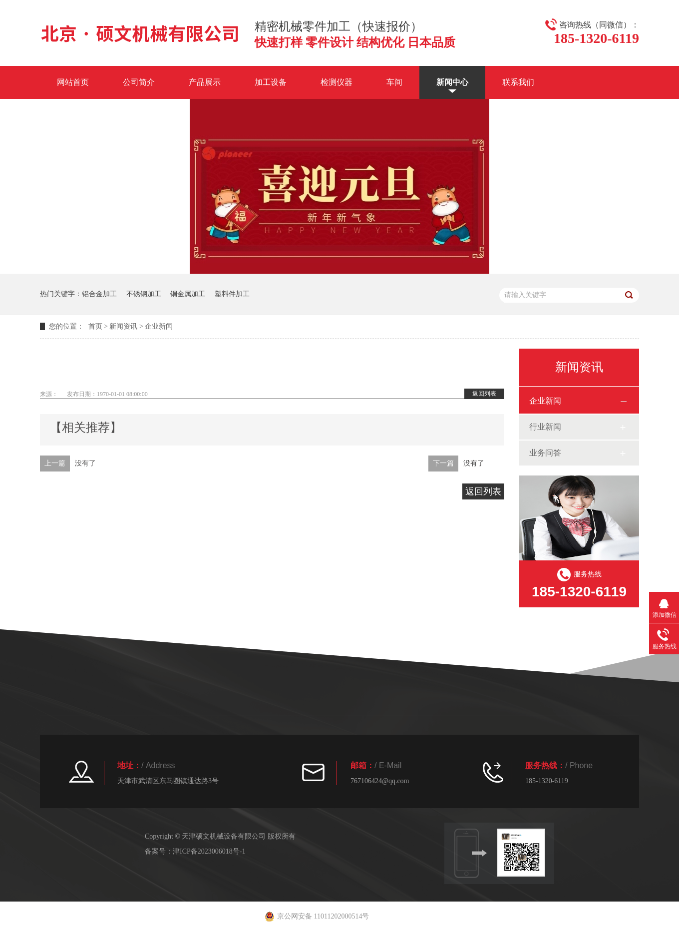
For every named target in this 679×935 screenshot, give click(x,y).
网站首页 (73, 82)
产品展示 (205, 82)
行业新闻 (545, 427)
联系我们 (518, 82)
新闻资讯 (123, 326)
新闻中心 (452, 82)
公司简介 (139, 82)
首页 (95, 326)
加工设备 (271, 82)
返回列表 (484, 393)
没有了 (85, 463)
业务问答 (545, 453)
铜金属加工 (187, 294)
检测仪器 (336, 82)
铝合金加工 (99, 294)
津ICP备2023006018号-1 (209, 851)
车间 (394, 82)
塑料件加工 (232, 294)
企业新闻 (159, 326)
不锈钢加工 (143, 294)
